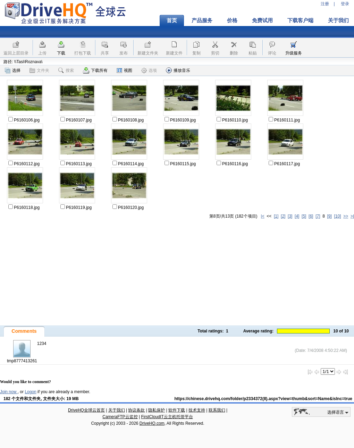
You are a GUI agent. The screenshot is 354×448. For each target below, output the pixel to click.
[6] (311, 216)
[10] (337, 216)
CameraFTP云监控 (119, 416)
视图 (124, 70)
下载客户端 (300, 20)
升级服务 (293, 53)
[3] (290, 216)
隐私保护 (156, 410)
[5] (304, 216)
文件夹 (39, 70)
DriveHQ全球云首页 (86, 410)
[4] (297, 216)
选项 (149, 70)
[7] (317, 216)
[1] (276, 216)
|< (262, 216)
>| (352, 216)
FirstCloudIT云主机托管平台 (167, 416)
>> (345, 216)
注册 (325, 3)
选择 (12, 70)
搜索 (66, 70)
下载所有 (95, 70)
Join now (9, 391)
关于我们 (116, 410)
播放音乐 (178, 70)
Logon (30, 391)
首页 (172, 20)
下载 (61, 53)
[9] (329, 216)
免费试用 (262, 20)
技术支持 (196, 410)
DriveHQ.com (152, 423)
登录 (345, 3)
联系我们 (217, 410)
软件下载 (176, 410)
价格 (232, 20)
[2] (283, 216)
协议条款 (136, 410)
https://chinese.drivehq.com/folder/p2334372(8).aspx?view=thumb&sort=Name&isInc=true (264, 398)
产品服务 (202, 20)
